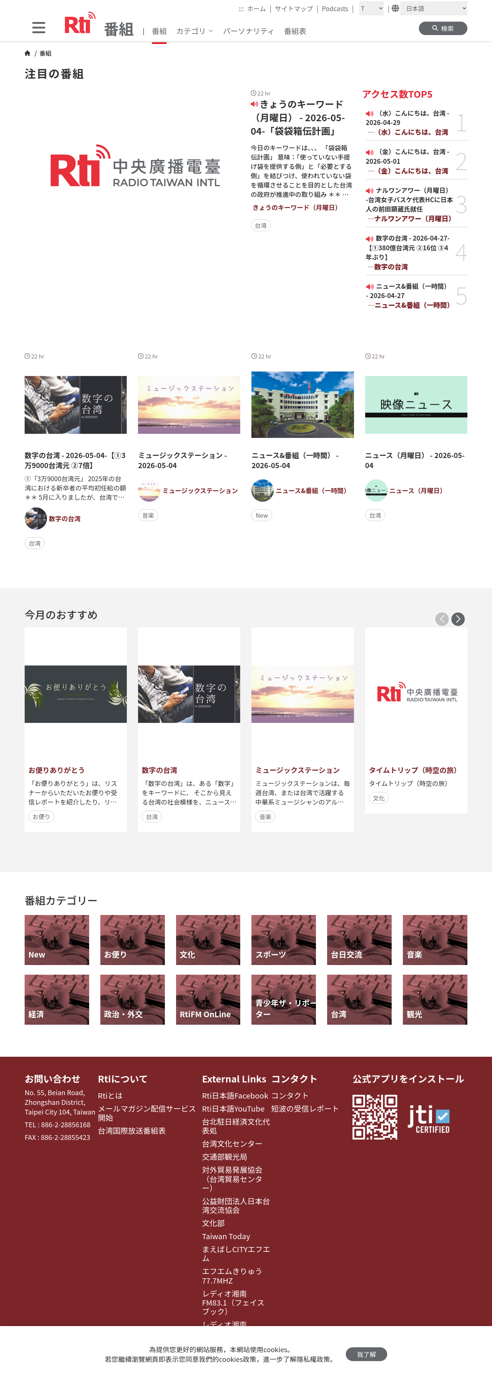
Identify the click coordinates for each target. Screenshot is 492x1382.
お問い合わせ (53, 1078)
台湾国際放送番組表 (132, 1130)
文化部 (213, 1223)
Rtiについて (123, 1078)
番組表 (295, 30)
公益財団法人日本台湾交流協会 (236, 1206)
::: (241, 8)
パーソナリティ (249, 30)
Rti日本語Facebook (235, 1095)
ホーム (259, 8)
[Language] (433, 8)
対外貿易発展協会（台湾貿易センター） (232, 1179)
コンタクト (294, 1078)
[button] (458, 619)
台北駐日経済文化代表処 (236, 1126)
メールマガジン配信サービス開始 (147, 1113)
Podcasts (338, 8)
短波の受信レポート (305, 1108)
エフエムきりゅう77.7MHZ (232, 1276)
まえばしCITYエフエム (236, 1254)
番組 (159, 30)
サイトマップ (297, 8)
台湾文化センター (232, 1143)
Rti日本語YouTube (233, 1108)
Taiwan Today (226, 1236)
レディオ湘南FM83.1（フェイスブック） (233, 1302)
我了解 (366, 1354)
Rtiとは (110, 1095)
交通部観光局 (224, 1156)
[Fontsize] (371, 8)
